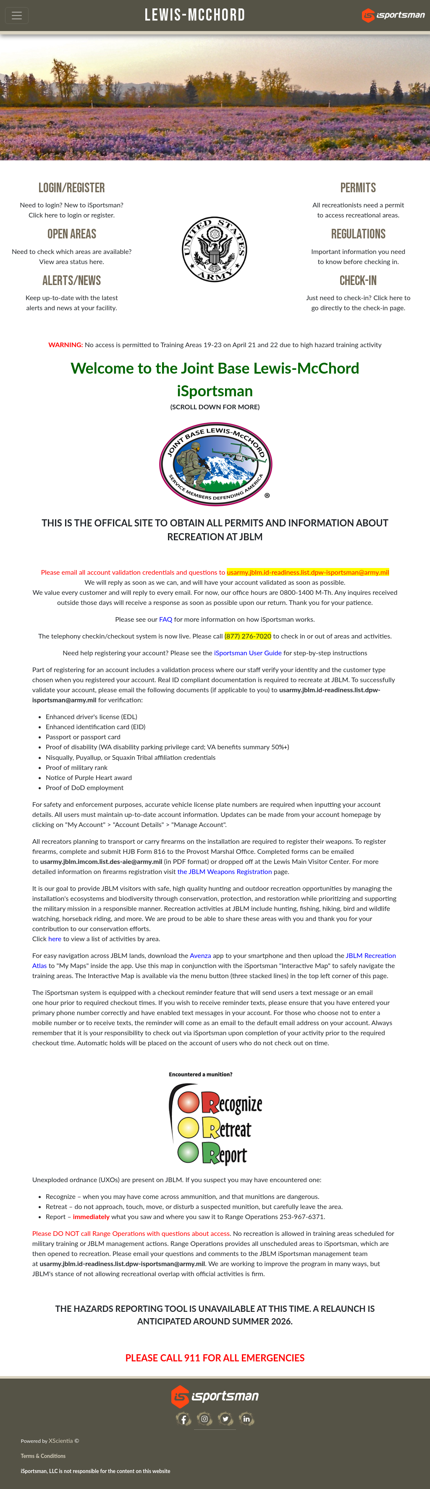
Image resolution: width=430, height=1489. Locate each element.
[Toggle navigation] (17, 15)
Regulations (358, 234)
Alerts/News (71, 281)
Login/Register (72, 188)
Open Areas (71, 234)
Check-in (358, 281)
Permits (358, 188)
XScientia (61, 1440)
